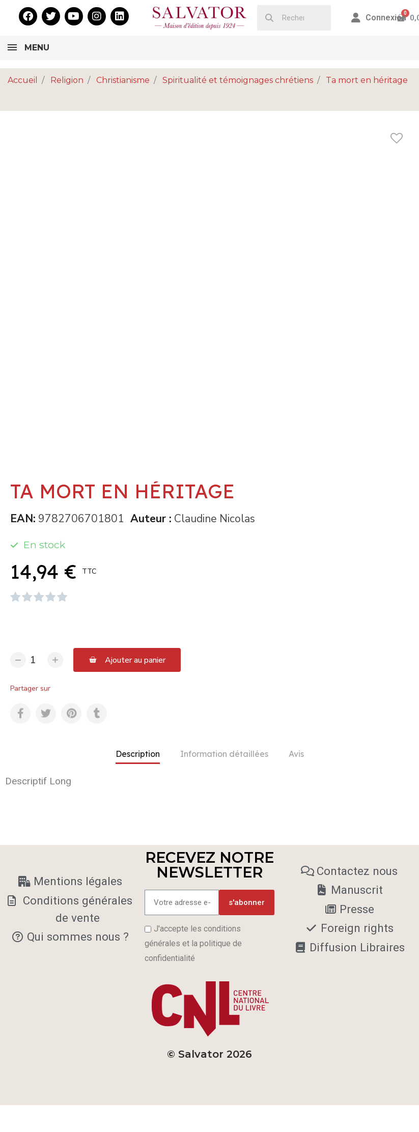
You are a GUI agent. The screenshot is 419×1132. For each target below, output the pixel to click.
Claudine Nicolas (214, 519)
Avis (296, 754)
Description (138, 754)
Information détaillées (224, 754)
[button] (127, 660)
